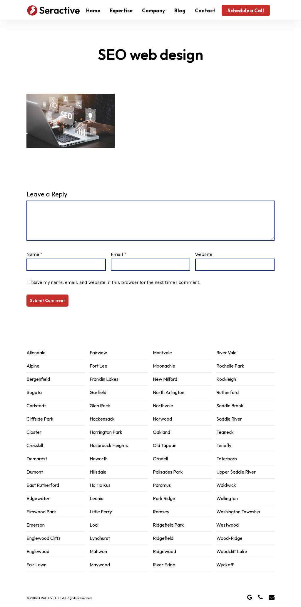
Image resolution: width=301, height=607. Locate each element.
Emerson (35, 525)
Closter (33, 432)
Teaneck (225, 432)
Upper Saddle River (236, 472)
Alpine (32, 366)
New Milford (165, 379)
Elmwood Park (41, 512)
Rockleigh (226, 379)
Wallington (227, 498)
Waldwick (226, 485)
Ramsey (161, 512)
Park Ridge (164, 498)
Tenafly (223, 445)
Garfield (98, 392)
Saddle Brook (229, 405)
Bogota (34, 392)
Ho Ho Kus (100, 485)
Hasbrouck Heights (109, 445)
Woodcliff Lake (231, 551)
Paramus (162, 485)
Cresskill (34, 445)
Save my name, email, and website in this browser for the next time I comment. (116, 282)
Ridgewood (164, 551)
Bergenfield (38, 379)
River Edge (164, 565)
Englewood (37, 551)
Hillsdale (98, 472)
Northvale (163, 405)
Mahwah (98, 551)
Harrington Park (106, 432)
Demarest (36, 459)
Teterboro (226, 459)
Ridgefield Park (168, 525)
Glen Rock (100, 405)
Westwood (227, 525)
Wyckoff (225, 565)
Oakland (161, 432)
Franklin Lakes (104, 379)
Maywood (100, 565)
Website (203, 254)
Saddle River (229, 419)
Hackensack (102, 419)
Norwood (162, 419)
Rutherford (227, 392)
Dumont (34, 472)
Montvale (162, 352)
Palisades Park (168, 472)
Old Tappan (164, 445)
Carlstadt (36, 405)
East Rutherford (42, 485)
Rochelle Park (230, 366)
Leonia (96, 498)
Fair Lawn (36, 565)
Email (118, 254)
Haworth (99, 459)
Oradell (160, 459)
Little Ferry (101, 512)
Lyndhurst (100, 538)
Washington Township (238, 512)
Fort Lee (98, 366)
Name (34, 254)
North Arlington (168, 392)
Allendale (36, 352)
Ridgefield (163, 538)
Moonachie (164, 366)
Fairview (98, 352)
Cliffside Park (39, 419)
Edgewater (38, 498)
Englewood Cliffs (43, 538)
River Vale (226, 352)
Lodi (94, 525)
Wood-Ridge (229, 538)
